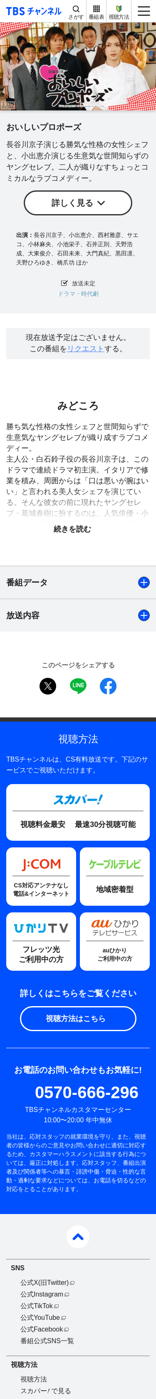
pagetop (78, 1236)
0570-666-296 (87, 1092)
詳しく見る (72, 202)
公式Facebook (41, 1329)
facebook (108, 686)
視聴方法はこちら (76, 1018)
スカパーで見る (45, 1390)
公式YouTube (40, 1317)
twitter (48, 686)
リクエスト (85, 349)
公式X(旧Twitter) (44, 1282)
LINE (78, 686)
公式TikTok (36, 1305)
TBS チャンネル (32, 11)
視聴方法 (119, 17)
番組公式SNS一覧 (47, 1340)
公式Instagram (41, 1294)
